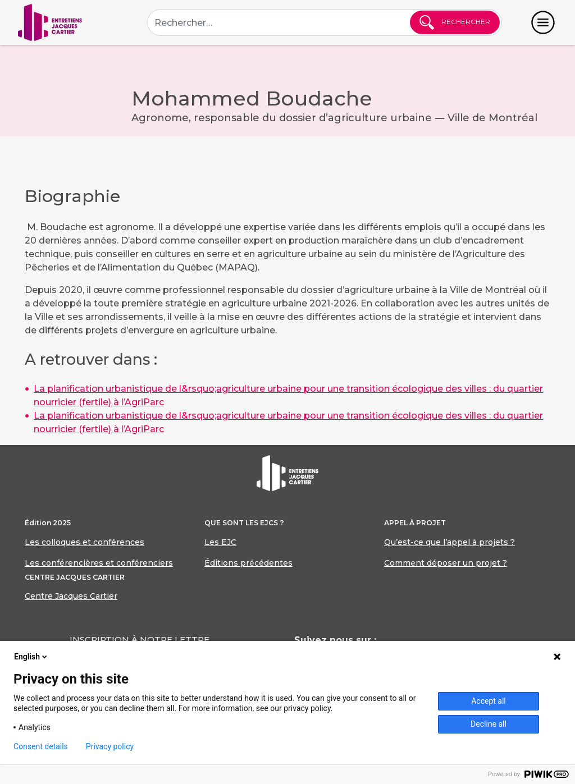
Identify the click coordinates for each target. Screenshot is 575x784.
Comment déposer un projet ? (445, 563)
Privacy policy (110, 746)
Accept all (488, 700)
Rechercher (454, 22)
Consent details (40, 746)
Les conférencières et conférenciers (99, 563)
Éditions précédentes (248, 563)
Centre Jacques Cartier (71, 596)
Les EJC (220, 542)
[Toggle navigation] (543, 22)
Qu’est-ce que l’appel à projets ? (449, 542)
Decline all (488, 723)
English (31, 656)
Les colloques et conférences (84, 542)
